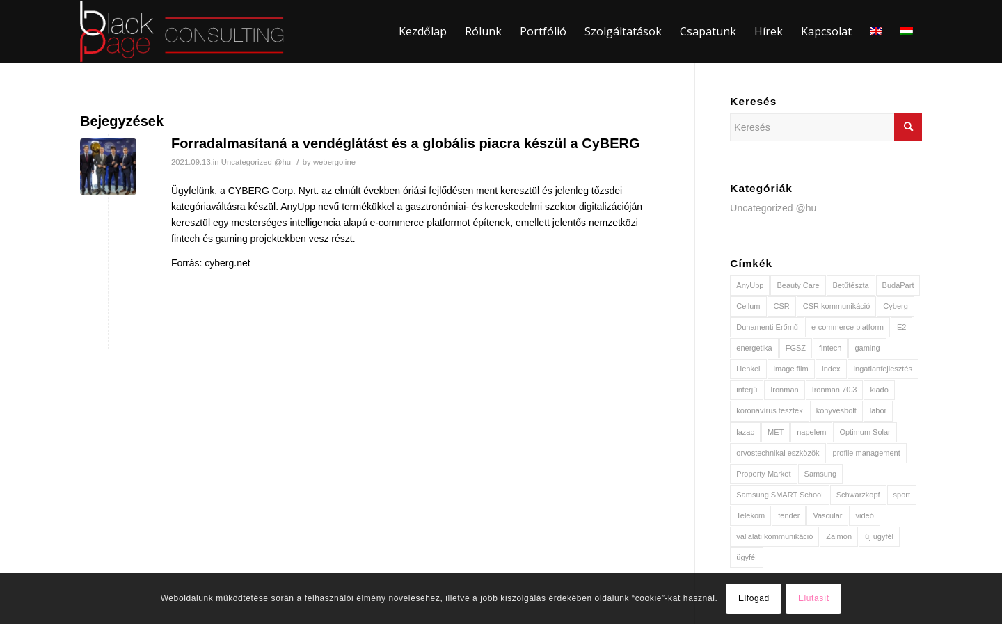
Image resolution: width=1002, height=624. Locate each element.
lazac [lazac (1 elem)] (745, 432)
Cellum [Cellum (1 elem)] (748, 306)
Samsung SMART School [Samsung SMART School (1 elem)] (779, 494)
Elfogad (754, 598)
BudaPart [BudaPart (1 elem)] (898, 285)
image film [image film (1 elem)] (791, 369)
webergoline (334, 162)
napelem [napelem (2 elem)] (811, 432)
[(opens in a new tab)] (108, 166)
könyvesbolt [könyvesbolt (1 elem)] (836, 410)
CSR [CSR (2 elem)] (782, 306)
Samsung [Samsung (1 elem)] (820, 474)
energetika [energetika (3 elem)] (754, 348)
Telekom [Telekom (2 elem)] (750, 515)
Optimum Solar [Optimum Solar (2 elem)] (864, 432)
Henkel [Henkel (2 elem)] (748, 369)
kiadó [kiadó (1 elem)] (879, 389)
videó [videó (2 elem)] (864, 515)
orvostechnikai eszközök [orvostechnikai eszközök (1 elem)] (777, 453)
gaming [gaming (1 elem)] (867, 348)
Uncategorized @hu (256, 162)
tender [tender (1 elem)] (789, 515)
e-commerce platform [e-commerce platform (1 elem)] (847, 327)
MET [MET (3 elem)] (776, 432)
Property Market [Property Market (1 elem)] (763, 474)
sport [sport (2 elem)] (901, 494)
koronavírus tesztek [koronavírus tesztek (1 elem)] (769, 410)
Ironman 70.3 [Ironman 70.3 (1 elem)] (834, 389)
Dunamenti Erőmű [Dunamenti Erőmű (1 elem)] (767, 327)
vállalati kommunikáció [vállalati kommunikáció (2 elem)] (774, 536)
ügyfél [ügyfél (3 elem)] (746, 557)
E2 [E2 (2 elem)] (901, 327)
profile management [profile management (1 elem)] (866, 453)
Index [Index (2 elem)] (831, 369)
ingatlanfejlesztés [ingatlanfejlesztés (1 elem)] (883, 369)
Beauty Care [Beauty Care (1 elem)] (798, 285)
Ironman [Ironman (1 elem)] (784, 389)
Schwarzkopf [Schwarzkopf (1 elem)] (858, 494)
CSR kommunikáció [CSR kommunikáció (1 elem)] (836, 306)
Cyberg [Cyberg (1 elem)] (895, 306)
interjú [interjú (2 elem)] (746, 389)
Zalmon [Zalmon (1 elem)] (839, 536)
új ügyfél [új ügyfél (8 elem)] (879, 536)
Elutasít (813, 598)
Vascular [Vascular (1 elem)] (827, 515)
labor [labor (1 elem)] (878, 410)
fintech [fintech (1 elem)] (830, 348)
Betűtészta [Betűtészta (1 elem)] (851, 285)
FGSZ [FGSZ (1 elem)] (796, 348)
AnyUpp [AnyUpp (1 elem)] (749, 285)
